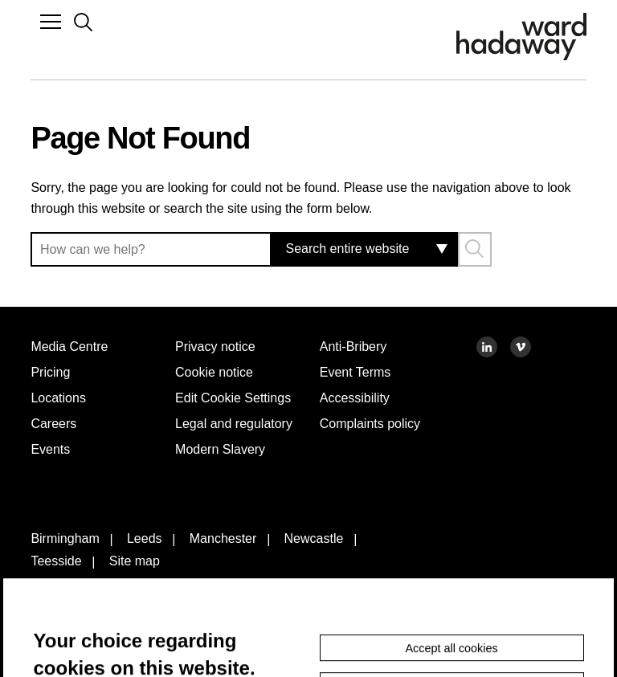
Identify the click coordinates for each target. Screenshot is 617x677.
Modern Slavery (226, 490)
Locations (61, 397)
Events (53, 449)
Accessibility (359, 397)
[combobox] (356, 249)
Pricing (52, 371)
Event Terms (359, 371)
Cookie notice (219, 371)
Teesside (59, 602)
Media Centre (75, 346)
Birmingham (68, 581)
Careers (56, 423)
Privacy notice (219, 346)
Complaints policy (375, 423)
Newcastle (340, 581)
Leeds (154, 581)
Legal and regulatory (208, 454)
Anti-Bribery (359, 346)
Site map (143, 602)
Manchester (240, 581)
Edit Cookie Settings (212, 408)
